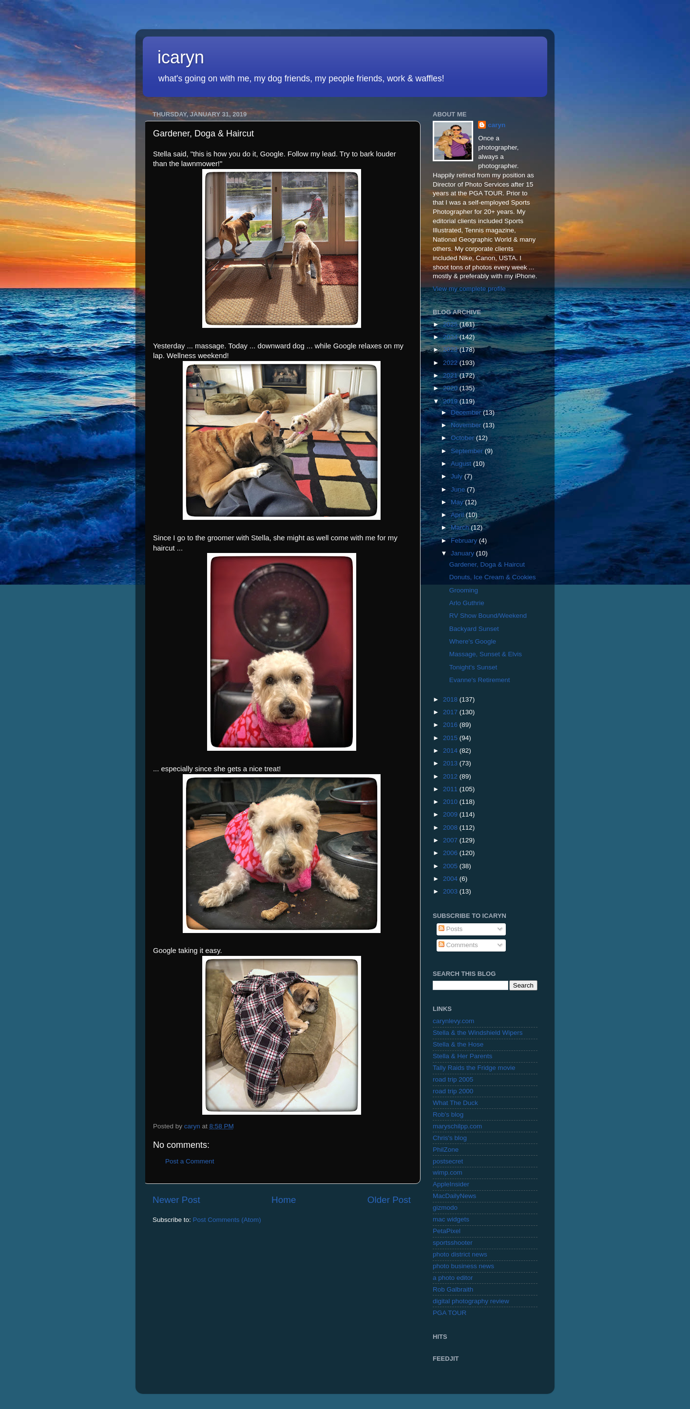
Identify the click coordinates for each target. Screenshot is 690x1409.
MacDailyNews (454, 1196)
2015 (451, 738)
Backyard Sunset (474, 628)
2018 (451, 699)
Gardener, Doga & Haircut (487, 564)
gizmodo (445, 1207)
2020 (451, 388)
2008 (451, 827)
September (468, 451)
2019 (451, 401)
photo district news (460, 1254)
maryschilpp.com (457, 1126)
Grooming (463, 590)
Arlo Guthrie (466, 603)
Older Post (389, 1200)
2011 (451, 789)
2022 (451, 362)
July (457, 476)
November (467, 425)
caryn (496, 125)
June (459, 489)
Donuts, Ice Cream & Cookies (492, 577)
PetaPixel (446, 1231)
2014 (451, 750)
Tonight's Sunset (473, 667)
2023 (451, 349)
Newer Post (176, 1200)
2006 (451, 853)
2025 (451, 324)
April (458, 514)
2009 (451, 814)
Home (283, 1200)
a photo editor (453, 1277)
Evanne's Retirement (479, 680)
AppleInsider (451, 1184)
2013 (451, 763)
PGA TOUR (449, 1312)
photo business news (463, 1266)
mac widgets (451, 1219)
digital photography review (471, 1301)
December (467, 412)
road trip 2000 (453, 1091)
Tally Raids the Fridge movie (474, 1067)
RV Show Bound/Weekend (488, 615)
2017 (451, 712)
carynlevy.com (453, 1021)
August (462, 463)
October (463, 437)
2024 (451, 337)
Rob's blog (448, 1114)
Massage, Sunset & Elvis (485, 654)
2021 (451, 375)
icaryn (180, 57)
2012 (451, 776)
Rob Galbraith (453, 1289)
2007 (451, 840)
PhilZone (446, 1149)
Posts (451, 929)
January (463, 553)
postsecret (448, 1161)
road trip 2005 (453, 1079)
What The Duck (455, 1102)
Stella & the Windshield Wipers (478, 1032)
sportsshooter (453, 1242)
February (465, 540)
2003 (451, 891)
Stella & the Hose (458, 1044)
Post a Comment (189, 1161)
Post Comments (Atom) (227, 1219)
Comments (458, 945)
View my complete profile (469, 288)
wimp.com (447, 1172)
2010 (451, 801)
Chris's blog (450, 1138)
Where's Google (472, 641)
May (458, 502)
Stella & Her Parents (462, 1056)
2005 (451, 866)
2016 (451, 724)
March (461, 527)
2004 (451, 878)
